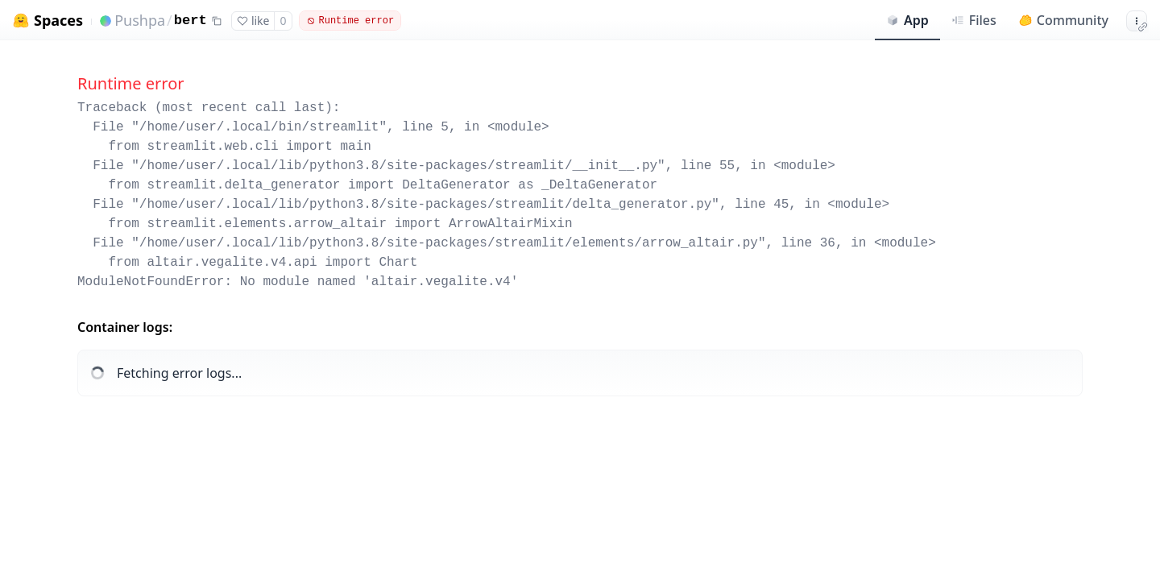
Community (1063, 20)
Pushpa (139, 20)
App (907, 20)
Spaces (58, 20)
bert (190, 20)
